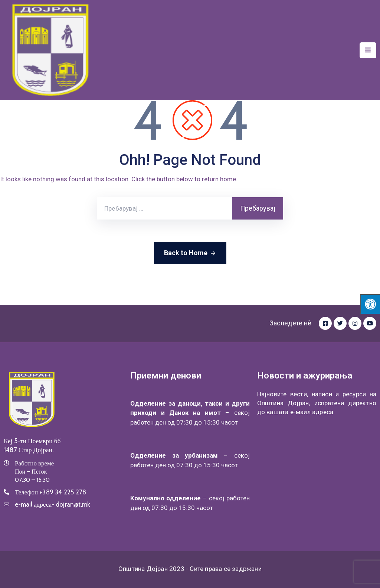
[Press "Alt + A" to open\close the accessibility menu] (370, 304)
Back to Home (190, 253)
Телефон (50, 492)
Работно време (34, 463)
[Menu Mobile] (368, 50)
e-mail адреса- (52, 504)
